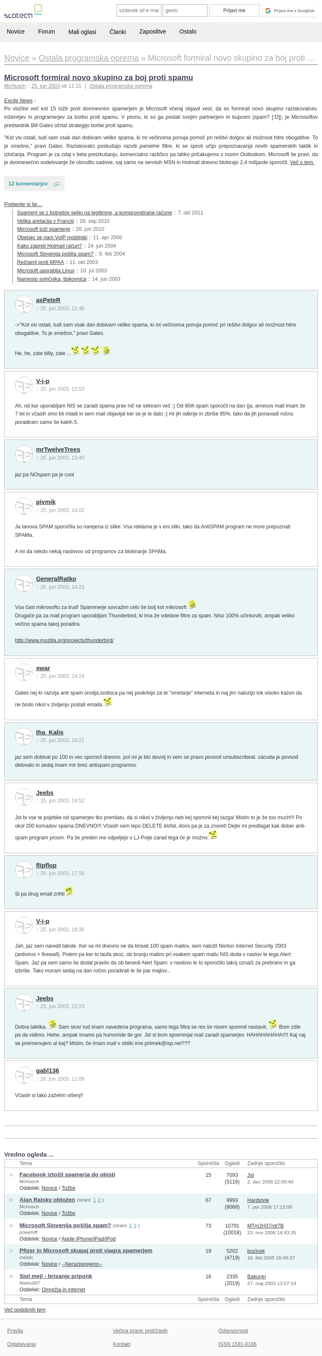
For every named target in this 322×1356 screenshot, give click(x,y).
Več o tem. (302, 162)
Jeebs (45, 792)
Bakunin (256, 1277)
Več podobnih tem (25, 1310)
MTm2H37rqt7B (265, 1226)
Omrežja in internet (63, 1290)
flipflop (46, 865)
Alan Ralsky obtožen (47, 1200)
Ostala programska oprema (120, 86)
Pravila (15, 1331)
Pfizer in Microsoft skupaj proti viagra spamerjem (86, 1250)
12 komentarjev (28, 183)
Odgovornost (233, 1331)
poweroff (28, 1232)
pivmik (46, 502)
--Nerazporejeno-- (82, 1264)
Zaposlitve (152, 31)
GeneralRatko (56, 578)
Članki (117, 32)
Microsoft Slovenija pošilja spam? (55, 254)
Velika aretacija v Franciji (45, 221)
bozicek (256, 1251)
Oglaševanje (21, 1344)
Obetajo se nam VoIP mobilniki (52, 237)
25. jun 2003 (45, 86)
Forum (46, 31)
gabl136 (47, 1070)
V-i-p (42, 381)
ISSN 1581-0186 (237, 1344)
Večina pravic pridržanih (140, 1331)
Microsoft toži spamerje (43, 229)
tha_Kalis (50, 732)
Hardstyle (258, 1200)
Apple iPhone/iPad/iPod (89, 1239)
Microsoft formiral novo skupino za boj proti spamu (98, 77)
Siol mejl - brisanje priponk (56, 1276)
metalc (27, 1257)
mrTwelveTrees (58, 449)
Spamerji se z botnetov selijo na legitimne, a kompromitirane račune (94, 213)
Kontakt (121, 1344)
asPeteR (48, 300)
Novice (16, 31)
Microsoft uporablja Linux (46, 271)
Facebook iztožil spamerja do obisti (67, 1174)
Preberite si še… (23, 204)
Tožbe (68, 1188)
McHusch (29, 1181)
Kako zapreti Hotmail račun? (49, 246)
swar (43, 668)
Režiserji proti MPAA (40, 262)
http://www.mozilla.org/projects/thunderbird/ (64, 640)
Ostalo (187, 31)
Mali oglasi (82, 32)
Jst (250, 1175)
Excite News (18, 101)
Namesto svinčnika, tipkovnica (51, 279)
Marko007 (30, 1282)
